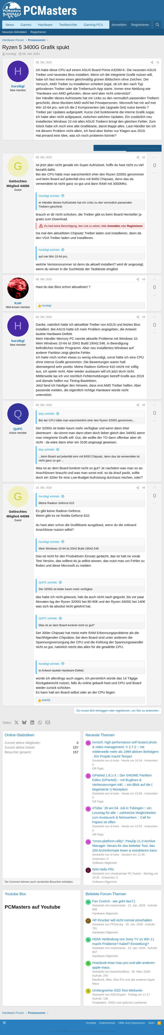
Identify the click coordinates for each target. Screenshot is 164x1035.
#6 (143, 487)
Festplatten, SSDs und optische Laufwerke (119, 1002)
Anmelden (113, 226)
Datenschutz (107, 1023)
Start (151, 1023)
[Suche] (157, 25)
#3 (143, 279)
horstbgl (11, 54)
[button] (4, 1023)
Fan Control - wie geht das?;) (113, 901)
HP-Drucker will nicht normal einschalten (122, 920)
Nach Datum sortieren (110, 148)
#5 (143, 405)
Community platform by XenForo (82, 1031)
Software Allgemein (104, 862)
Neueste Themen (100, 735)
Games (26, 25)
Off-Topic (98, 768)
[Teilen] (152, 62)
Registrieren (38, 32)
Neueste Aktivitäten (14, 32)
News (10, 25)
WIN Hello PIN (103, 869)
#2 (143, 157)
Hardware (45, 25)
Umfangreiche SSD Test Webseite (117, 990)
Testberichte (68, 25)
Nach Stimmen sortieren (143, 148)
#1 (157, 62)
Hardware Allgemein (105, 913)
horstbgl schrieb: (49, 196)
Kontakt (91, 1023)
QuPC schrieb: (48, 582)
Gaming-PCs (93, 25)
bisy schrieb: (47, 413)
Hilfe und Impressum (131, 1023)
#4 (143, 317)
